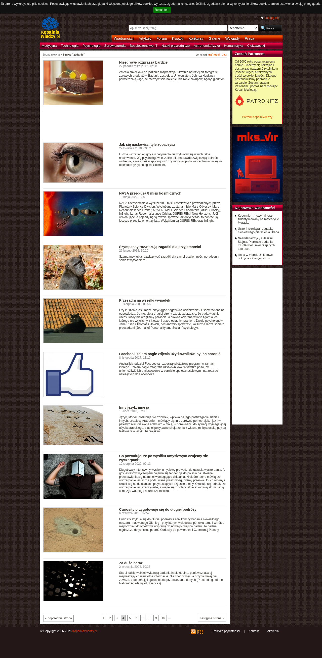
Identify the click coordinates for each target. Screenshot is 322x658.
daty (224, 54)
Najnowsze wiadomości (255, 208)
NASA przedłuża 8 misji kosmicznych (150, 193)
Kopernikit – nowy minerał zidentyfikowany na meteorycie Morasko (258, 219)
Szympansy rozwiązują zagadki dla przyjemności (160, 247)
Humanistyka (233, 46)
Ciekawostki (256, 46)
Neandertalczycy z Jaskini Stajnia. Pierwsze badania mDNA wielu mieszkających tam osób (256, 244)
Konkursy (196, 38)
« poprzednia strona (58, 618)
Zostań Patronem (250, 54)
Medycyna (49, 46)
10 (163, 618)
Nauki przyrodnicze (176, 46)
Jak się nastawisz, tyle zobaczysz (147, 145)
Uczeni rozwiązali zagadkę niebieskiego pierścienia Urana (258, 230)
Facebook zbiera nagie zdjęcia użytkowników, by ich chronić (170, 354)
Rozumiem (162, 10)
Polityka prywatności (226, 631)
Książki (178, 38)
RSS (200, 631)
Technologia (69, 46)
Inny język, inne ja (134, 407)
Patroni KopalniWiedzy (257, 117)
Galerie (214, 38)
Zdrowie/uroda (115, 46)
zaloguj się (272, 18)
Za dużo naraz (131, 563)
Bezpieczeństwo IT (143, 46)
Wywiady (232, 38)
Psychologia (91, 46)
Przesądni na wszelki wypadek (144, 300)
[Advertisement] (134, 125)
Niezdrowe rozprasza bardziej (144, 62)
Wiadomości (124, 38)
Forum (161, 38)
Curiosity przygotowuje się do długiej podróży (157, 509)
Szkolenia (272, 631)
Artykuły (145, 38)
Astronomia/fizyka (207, 46)
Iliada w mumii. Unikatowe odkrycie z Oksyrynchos (255, 256)
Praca (249, 38)
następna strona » (212, 618)
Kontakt (254, 631)
